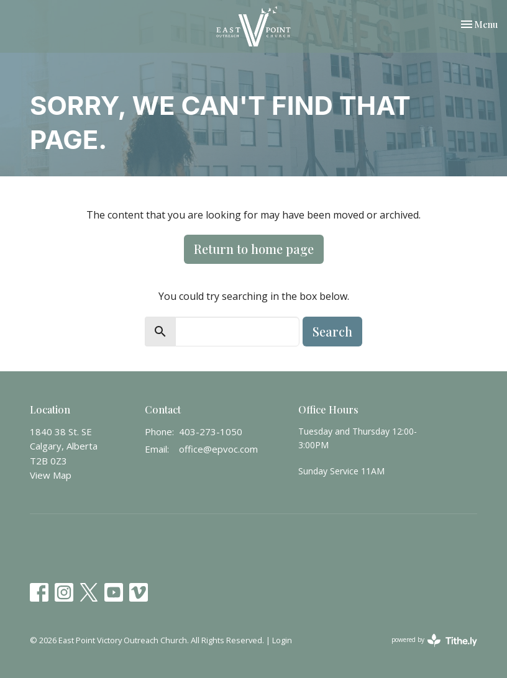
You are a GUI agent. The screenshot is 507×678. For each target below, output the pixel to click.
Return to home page (254, 248)
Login (282, 640)
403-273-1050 (210, 431)
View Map (50, 475)
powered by (434, 640)
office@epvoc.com (218, 449)
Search (332, 331)
